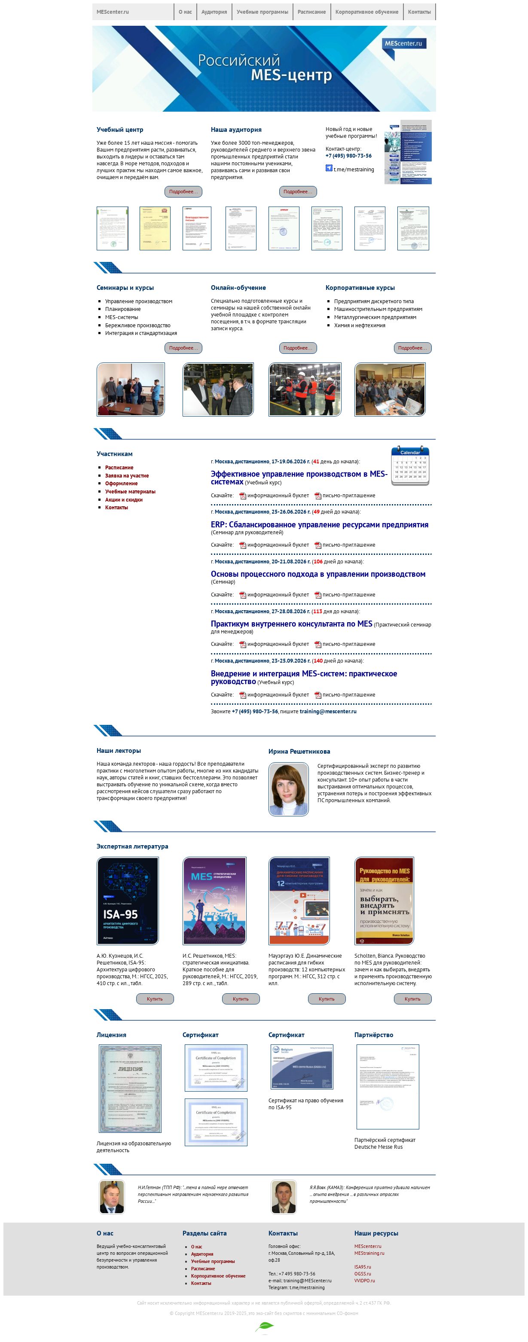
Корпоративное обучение (367, 11)
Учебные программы (262, 11)
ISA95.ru (362, 1267)
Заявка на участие (127, 475)
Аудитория (214, 11)
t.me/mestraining (354, 169)
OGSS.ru (362, 1274)
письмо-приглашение (342, 495)
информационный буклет (272, 495)
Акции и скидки (124, 499)
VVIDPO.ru (364, 1281)
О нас (185, 11)
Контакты (419, 11)
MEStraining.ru (369, 1253)
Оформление (121, 483)
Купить (155, 998)
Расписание (312, 11)
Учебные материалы (130, 491)
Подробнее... (183, 191)
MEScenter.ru (113, 11)
